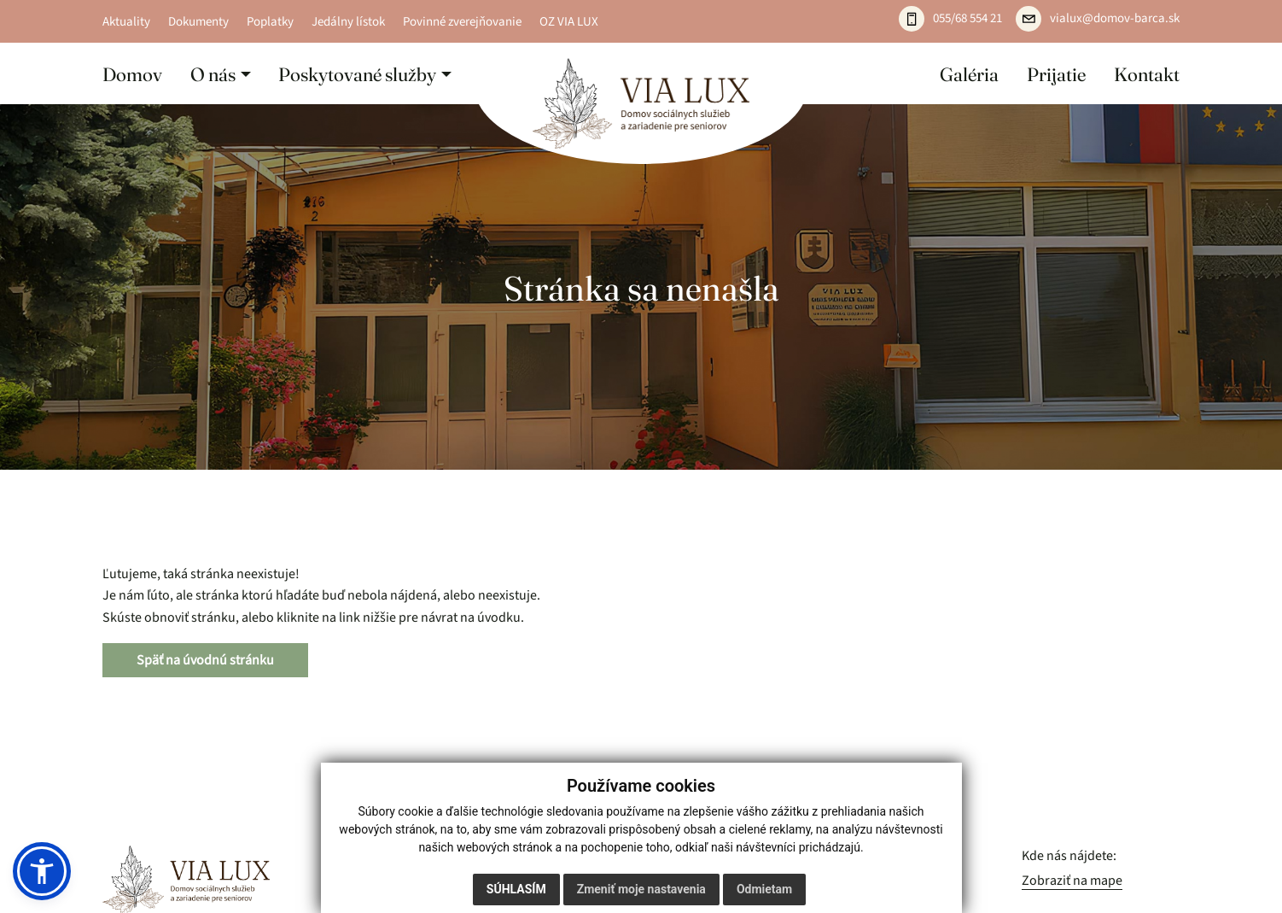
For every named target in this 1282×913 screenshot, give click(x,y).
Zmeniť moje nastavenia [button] (641, 889)
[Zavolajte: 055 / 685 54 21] (950, 19)
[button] (220, 73)
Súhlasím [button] (516, 889)
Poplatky (270, 21)
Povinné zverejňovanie (462, 21)
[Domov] (641, 103)
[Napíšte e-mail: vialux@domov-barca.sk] (1098, 19)
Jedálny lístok (348, 21)
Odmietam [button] (764, 889)
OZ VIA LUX (568, 21)
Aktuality (126, 21)
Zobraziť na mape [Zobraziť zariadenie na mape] (1072, 880)
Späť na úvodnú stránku (205, 660)
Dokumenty (198, 21)
